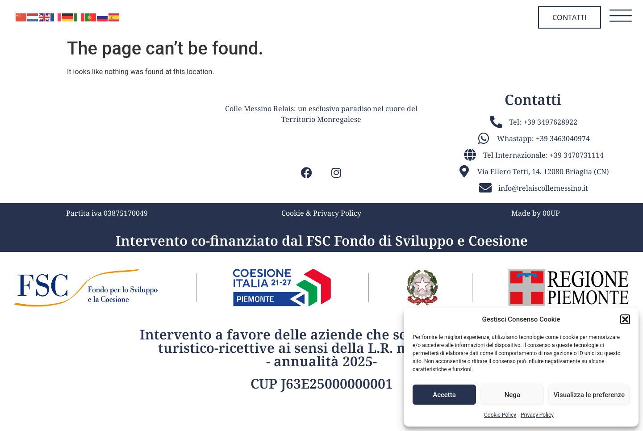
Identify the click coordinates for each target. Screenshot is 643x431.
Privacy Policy (537, 415)
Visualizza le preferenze (589, 395)
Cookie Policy (500, 415)
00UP (551, 250)
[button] (625, 319)
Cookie (292, 250)
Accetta (444, 395)
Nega (512, 395)
